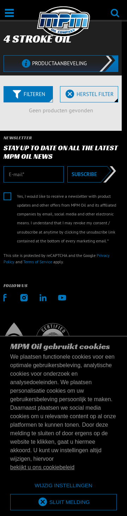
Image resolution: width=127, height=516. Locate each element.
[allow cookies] (63, 502)
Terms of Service (37, 261)
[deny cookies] (63, 485)
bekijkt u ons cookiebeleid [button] (42, 467)
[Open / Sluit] (9, 13)
